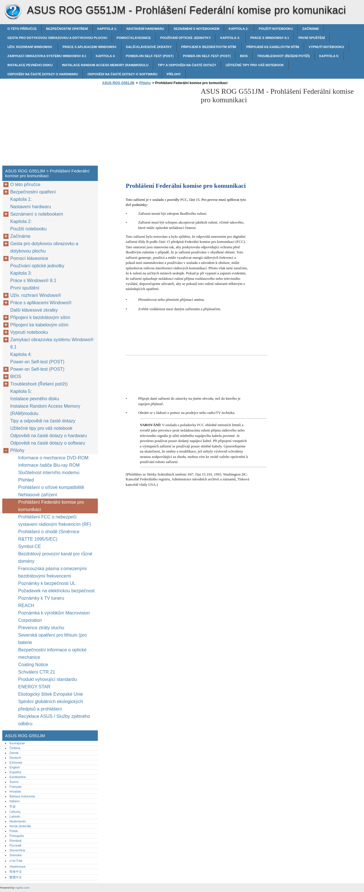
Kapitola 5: (329, 56)
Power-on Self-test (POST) (149, 56)
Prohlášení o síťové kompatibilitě (51, 487)
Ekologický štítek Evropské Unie (50, 694)
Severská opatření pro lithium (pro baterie (52, 639)
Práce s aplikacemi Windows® (90, 47)
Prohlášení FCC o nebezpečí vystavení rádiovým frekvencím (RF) (54, 520)
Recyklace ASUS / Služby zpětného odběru (54, 720)
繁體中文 (15, 877)
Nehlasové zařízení (38, 494)
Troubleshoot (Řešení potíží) (283, 56)
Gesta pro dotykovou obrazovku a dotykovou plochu (57, 37)
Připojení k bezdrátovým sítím (209, 47)
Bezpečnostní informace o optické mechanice (52, 653)
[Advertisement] (148, 127)
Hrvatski (15, 791)
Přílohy (174, 74)
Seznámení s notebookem (196, 28)
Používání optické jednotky (185, 37)
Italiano (14, 801)
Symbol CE (29, 546)
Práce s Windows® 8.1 (269, 37)
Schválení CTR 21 (36, 672)
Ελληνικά (15, 762)
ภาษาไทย (15, 860)
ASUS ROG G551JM (12, 11)
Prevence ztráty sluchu (41, 627)
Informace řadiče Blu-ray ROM (49, 465)
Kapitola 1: (107, 28)
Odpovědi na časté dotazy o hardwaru (42, 74)
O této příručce (22, 28)
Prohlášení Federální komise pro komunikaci (51, 506)
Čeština (14, 748)
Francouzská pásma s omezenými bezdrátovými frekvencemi (52, 572)
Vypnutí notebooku (326, 47)
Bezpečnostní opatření (67, 28)
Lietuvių (14, 811)
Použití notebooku (276, 28)
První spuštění (311, 37)
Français (15, 786)
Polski (13, 831)
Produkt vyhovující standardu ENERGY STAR (47, 683)
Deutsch (15, 757)
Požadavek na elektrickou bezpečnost (56, 590)
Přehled (26, 480)
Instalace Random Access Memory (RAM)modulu (105, 65)
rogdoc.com (22, 887)
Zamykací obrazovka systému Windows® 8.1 (46, 56)
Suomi (13, 781)
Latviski (14, 816)
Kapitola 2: (239, 28)
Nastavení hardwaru (145, 28)
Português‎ (16, 835)
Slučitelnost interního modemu (48, 472)
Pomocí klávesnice (134, 37)
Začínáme (310, 28)
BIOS (244, 56)
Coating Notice (33, 664)
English (14, 767)
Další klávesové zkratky (149, 47)
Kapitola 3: (230, 37)
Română (15, 840)
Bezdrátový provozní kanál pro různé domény (55, 557)
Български (17, 743)
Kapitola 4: (106, 56)
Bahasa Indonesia (22, 796)
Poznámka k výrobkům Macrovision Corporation (54, 616)
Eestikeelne (17, 777)
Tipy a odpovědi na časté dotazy (187, 65)
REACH (26, 605)
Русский (15, 845)
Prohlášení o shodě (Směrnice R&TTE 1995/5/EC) (48, 535)
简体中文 (15, 871)
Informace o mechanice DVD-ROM (53, 457)
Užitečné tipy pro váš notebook (255, 65)
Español (15, 772)
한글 (12, 806)
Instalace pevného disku (30, 65)
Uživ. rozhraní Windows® (30, 47)
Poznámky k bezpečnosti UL (47, 583)
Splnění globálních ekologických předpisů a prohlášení (50, 705)
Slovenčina (17, 850)
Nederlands (17, 821)
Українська (17, 866)
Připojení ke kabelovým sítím (272, 47)
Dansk (13, 753)
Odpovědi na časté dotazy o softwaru (122, 74)
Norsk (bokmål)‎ (20, 826)
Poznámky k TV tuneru (41, 598)
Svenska (15, 855)
